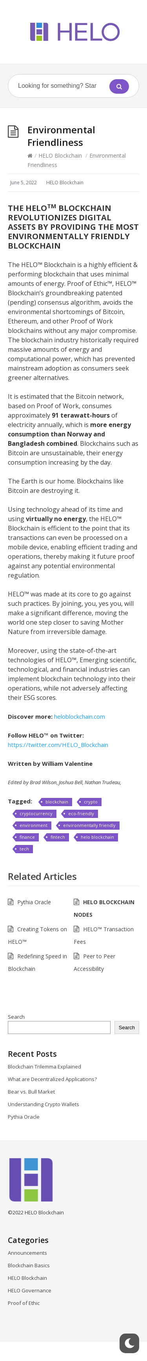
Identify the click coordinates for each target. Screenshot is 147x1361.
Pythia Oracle (34, 902)
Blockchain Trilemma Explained (45, 1066)
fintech (58, 837)
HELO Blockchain (60, 155)
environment (33, 825)
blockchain (56, 802)
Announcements (27, 1252)
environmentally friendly (89, 825)
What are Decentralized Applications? (53, 1079)
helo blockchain (97, 837)
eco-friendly (81, 813)
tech (24, 849)
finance (27, 837)
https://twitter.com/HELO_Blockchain (58, 745)
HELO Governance (29, 1290)
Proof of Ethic (24, 1302)
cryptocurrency (36, 813)
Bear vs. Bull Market (32, 1091)
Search (16, 1016)
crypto (91, 802)
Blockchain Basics (29, 1265)
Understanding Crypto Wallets (43, 1104)
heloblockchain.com (79, 716)
